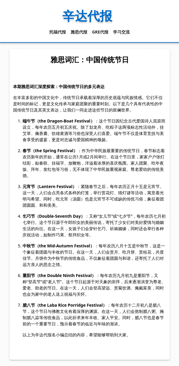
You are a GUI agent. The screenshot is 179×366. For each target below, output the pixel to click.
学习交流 (121, 32)
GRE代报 (100, 32)
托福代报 (57, 32)
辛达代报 (87, 15)
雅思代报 (79, 32)
